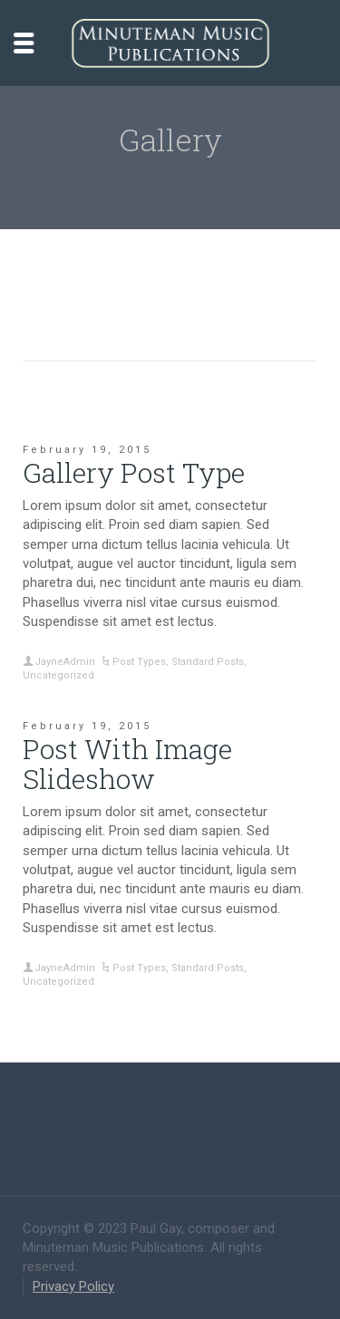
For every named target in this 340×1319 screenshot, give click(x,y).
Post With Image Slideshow (127, 763)
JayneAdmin (64, 662)
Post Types (139, 662)
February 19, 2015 (87, 450)
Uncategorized (58, 675)
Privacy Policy (73, 1286)
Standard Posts (207, 662)
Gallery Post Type (134, 472)
